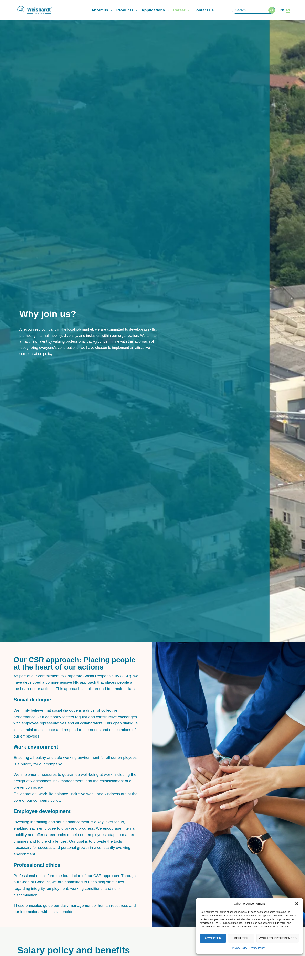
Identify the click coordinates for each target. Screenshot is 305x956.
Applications (156, 10)
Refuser (241, 938)
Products (127, 10)
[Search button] (271, 10)
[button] (297, 904)
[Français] (282, 9)
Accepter (213, 938)
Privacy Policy (239, 948)
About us (102, 10)
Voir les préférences (278, 938)
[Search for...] (250, 10)
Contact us (203, 10)
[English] (288, 9)
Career (182, 10)
